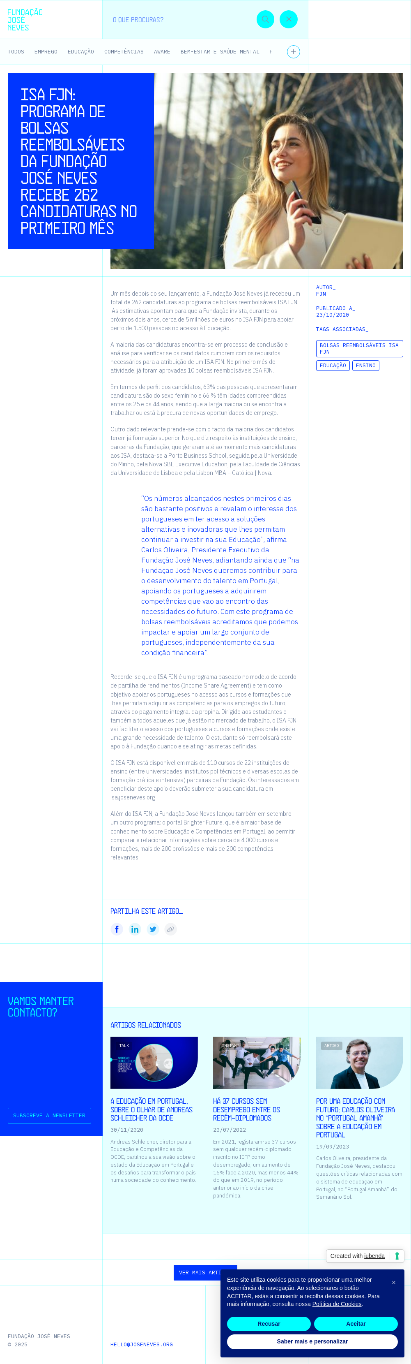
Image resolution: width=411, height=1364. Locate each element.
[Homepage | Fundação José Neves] (25, 19)
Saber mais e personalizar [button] (312, 1341)
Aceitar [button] (355, 1323)
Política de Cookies (337, 1304)
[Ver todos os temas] (293, 51)
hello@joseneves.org (141, 1344)
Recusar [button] (268, 1323)
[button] (389, 18)
